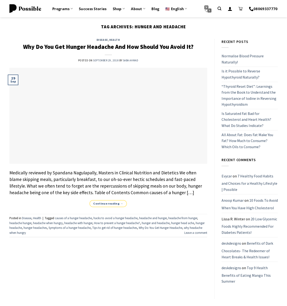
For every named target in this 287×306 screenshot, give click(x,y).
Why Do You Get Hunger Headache (160, 228)
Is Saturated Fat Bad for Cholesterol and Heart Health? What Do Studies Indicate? (246, 119)
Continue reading (108, 203)
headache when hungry (48, 223)
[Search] (219, 8)
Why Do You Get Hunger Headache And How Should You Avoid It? (108, 46)
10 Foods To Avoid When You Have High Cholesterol (250, 204)
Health (114, 40)
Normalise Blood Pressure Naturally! (243, 59)
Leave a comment (195, 233)
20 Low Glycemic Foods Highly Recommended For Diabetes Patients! (249, 226)
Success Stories (93, 8)
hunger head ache (182, 223)
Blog (155, 8)
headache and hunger (153, 218)
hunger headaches (35, 228)
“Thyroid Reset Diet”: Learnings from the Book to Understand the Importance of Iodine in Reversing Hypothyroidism (249, 95)
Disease (102, 40)
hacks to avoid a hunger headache (115, 218)
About (138, 8)
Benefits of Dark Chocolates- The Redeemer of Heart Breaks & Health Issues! (247, 250)
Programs (62, 8)
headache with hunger (78, 223)
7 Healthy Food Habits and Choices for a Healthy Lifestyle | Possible (249, 183)
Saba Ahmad (130, 60)
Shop (119, 8)
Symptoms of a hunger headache (70, 228)
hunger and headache (156, 223)
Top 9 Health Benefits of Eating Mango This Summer (246, 274)
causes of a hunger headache (73, 218)
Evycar (227, 176)
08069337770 (263, 9)
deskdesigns (231, 243)
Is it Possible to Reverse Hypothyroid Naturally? (241, 74)
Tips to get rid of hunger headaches (114, 228)
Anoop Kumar (233, 200)
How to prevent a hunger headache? (117, 223)
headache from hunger (182, 218)
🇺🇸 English (176, 8)
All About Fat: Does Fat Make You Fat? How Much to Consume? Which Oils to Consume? (247, 140)
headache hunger (20, 223)
